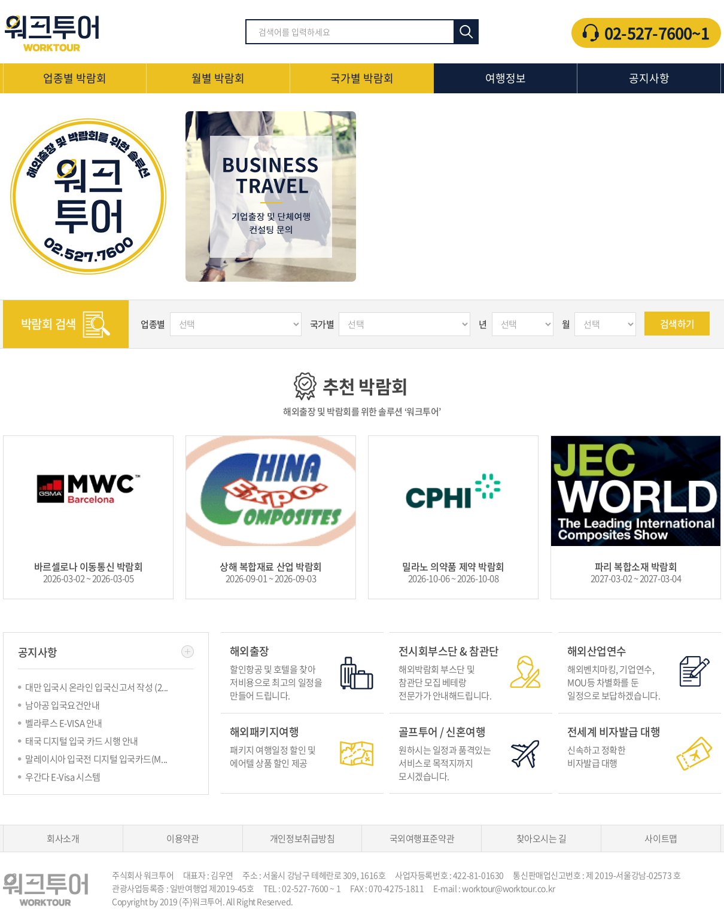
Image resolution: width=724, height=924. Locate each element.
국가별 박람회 (362, 78)
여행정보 (505, 78)
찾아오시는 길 (541, 838)
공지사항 (649, 78)
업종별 (153, 324)
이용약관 (182, 838)
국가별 (322, 324)
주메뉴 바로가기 (0, 0)
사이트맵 (660, 838)
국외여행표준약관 (422, 838)
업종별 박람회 (75, 78)
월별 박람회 (218, 78)
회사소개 (63, 838)
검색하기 (677, 323)
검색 (466, 31)
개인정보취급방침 (302, 838)
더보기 (187, 651)
